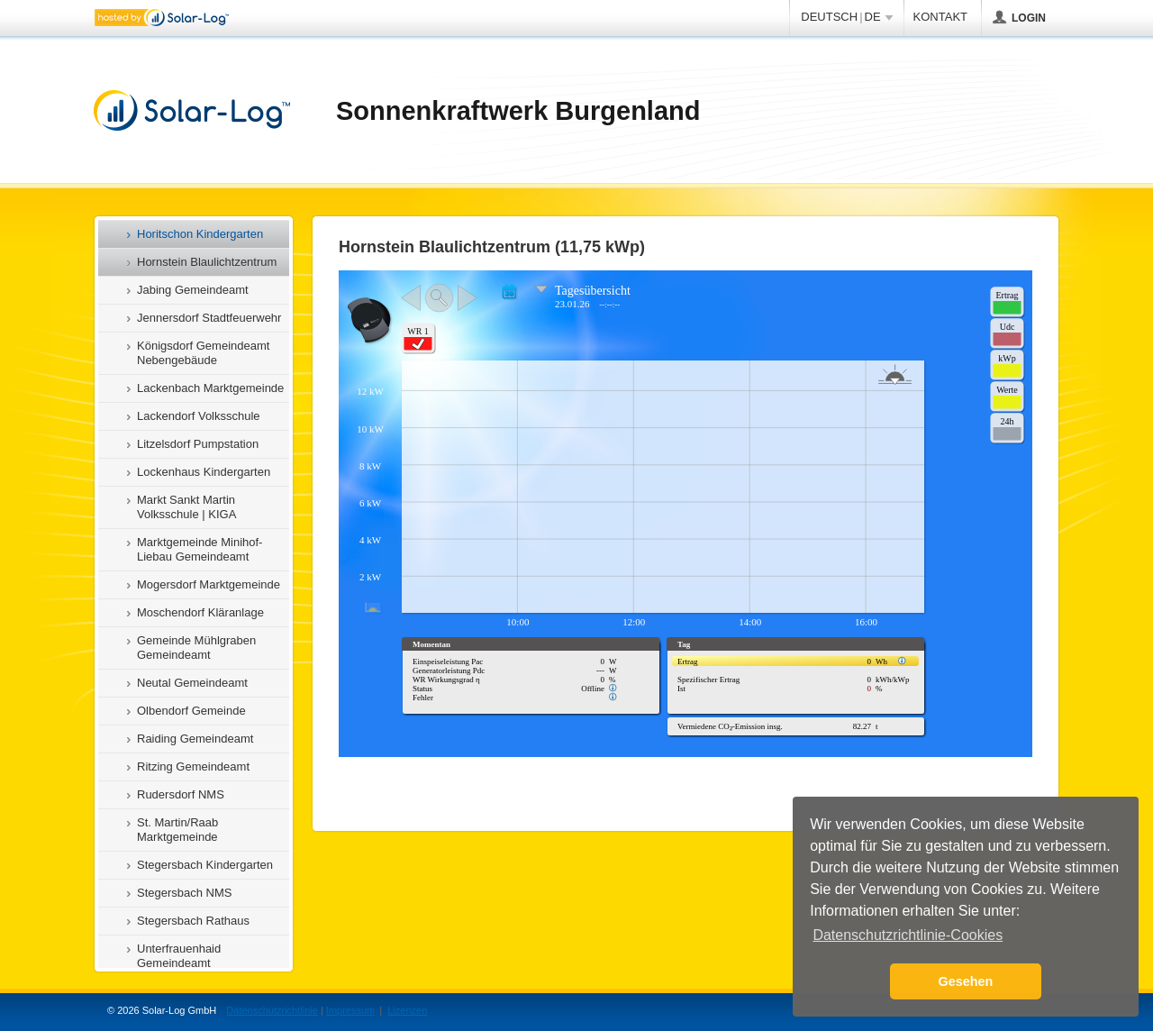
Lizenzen (407, 1010)
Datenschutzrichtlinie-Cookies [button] (908, 935)
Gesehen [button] (966, 981)
